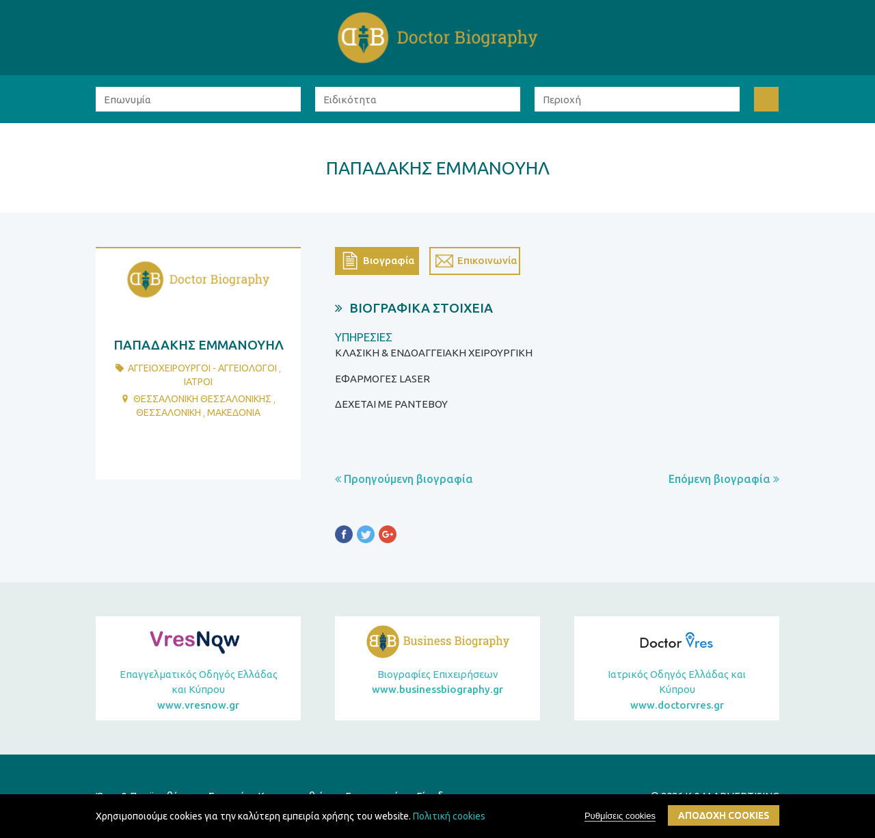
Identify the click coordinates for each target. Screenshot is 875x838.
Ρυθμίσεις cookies (620, 816)
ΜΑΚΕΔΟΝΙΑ (233, 412)
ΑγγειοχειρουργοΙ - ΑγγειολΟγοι (202, 368)
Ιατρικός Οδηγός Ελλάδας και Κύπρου (677, 690)
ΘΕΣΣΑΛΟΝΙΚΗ (168, 412)
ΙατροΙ (198, 381)
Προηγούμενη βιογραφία (404, 479)
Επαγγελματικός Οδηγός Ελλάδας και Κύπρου (198, 690)
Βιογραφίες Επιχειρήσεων (437, 683)
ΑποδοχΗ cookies (723, 815)
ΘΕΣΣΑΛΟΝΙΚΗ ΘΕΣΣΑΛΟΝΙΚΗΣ (202, 398)
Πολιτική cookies (449, 816)
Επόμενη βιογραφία (724, 479)
